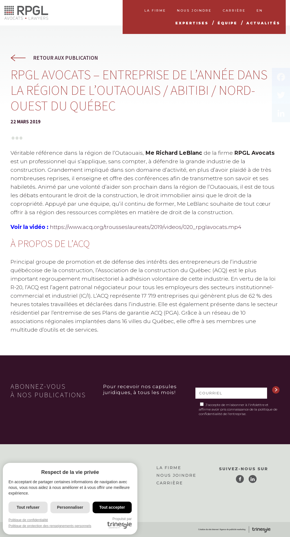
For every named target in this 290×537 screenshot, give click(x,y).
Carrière (169, 483)
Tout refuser (28, 507)
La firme (168, 467)
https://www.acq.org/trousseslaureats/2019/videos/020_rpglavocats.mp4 (145, 227)
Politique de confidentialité (28, 520)
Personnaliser (70, 507)
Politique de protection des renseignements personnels (49, 526)
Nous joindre (176, 475)
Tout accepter (112, 507)
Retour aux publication (65, 58)
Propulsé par (119, 523)
